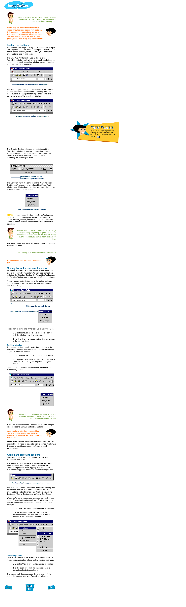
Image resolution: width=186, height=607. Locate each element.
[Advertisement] (34, 600)
